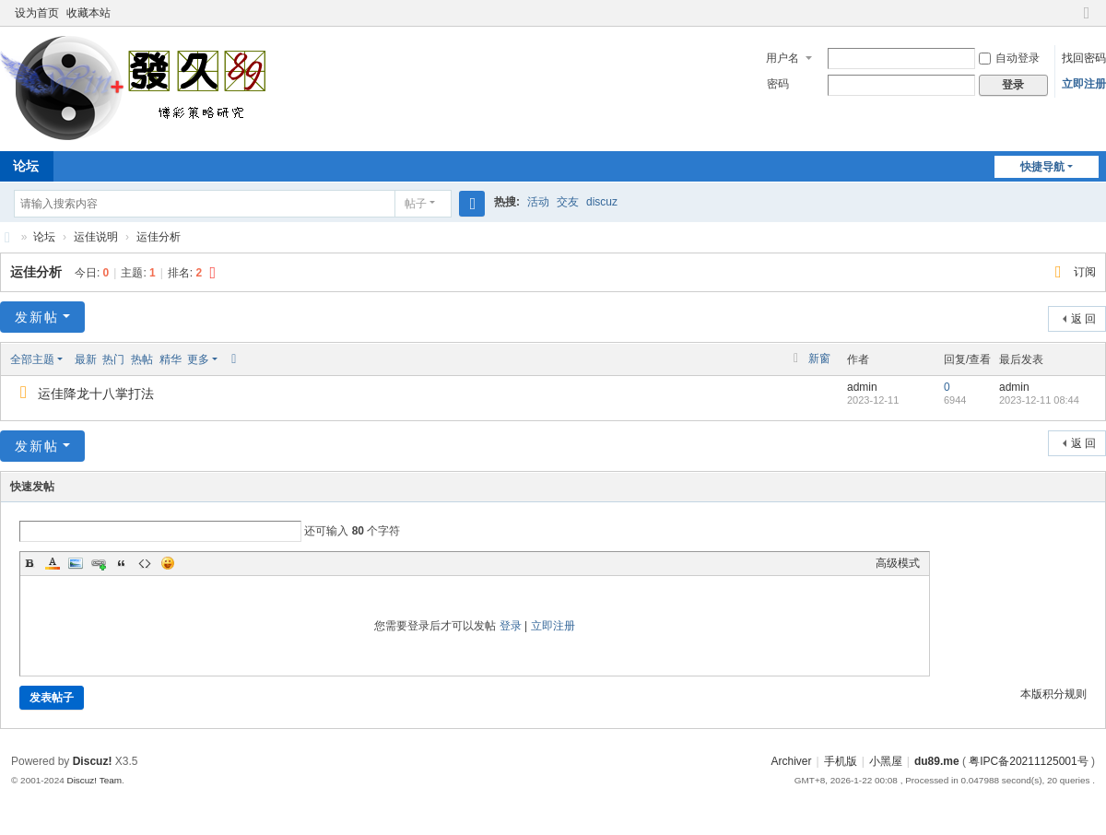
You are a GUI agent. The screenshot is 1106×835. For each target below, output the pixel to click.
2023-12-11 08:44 (1039, 400)
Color (52, 563)
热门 (113, 359)
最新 (86, 359)
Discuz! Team (94, 780)
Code (144, 563)
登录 (511, 625)
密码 (778, 83)
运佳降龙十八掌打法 (96, 393)
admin (862, 387)
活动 (538, 201)
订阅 (1085, 271)
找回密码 (1084, 58)
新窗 (819, 358)
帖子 (416, 203)
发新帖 (37, 317)
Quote (121, 563)
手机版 (840, 761)
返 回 (1083, 318)
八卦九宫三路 (7, 237)
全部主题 (32, 359)
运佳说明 (96, 236)
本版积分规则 (1053, 694)
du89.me (936, 761)
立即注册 (1084, 83)
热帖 (142, 359)
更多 (198, 359)
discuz (602, 201)
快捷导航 (1042, 166)
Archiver (791, 761)
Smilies (168, 563)
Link (98, 563)
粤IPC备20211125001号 (1028, 761)
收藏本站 (88, 12)
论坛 (44, 236)
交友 (568, 201)
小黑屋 (885, 761)
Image (75, 563)
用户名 (782, 58)
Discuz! (92, 761)
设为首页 (37, 12)
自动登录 (1009, 58)
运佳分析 (158, 236)
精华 (170, 359)
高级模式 (898, 563)
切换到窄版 (1086, 20)
